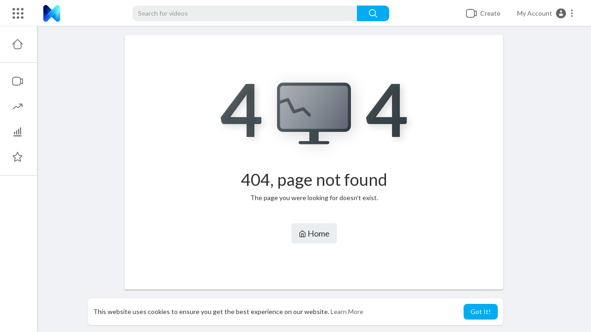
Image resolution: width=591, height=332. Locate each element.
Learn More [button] (347, 311)
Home (314, 233)
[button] (545, 13)
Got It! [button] (480, 311)
